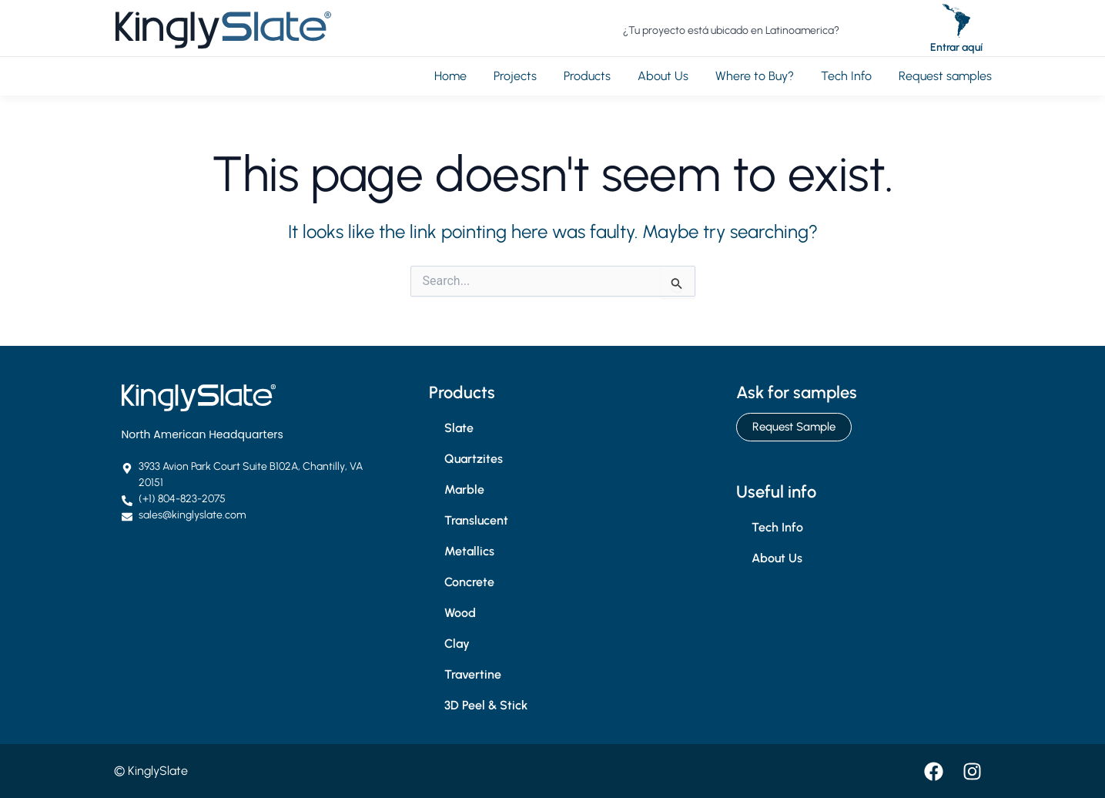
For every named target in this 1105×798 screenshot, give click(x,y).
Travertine (472, 674)
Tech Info (846, 76)
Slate (459, 428)
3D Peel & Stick (485, 705)
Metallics (469, 551)
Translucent (476, 520)
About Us (663, 76)
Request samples (945, 76)
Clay (457, 643)
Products (587, 76)
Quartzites (473, 458)
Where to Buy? (754, 76)
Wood (460, 612)
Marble (464, 489)
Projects (515, 76)
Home (450, 76)
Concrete (469, 582)
